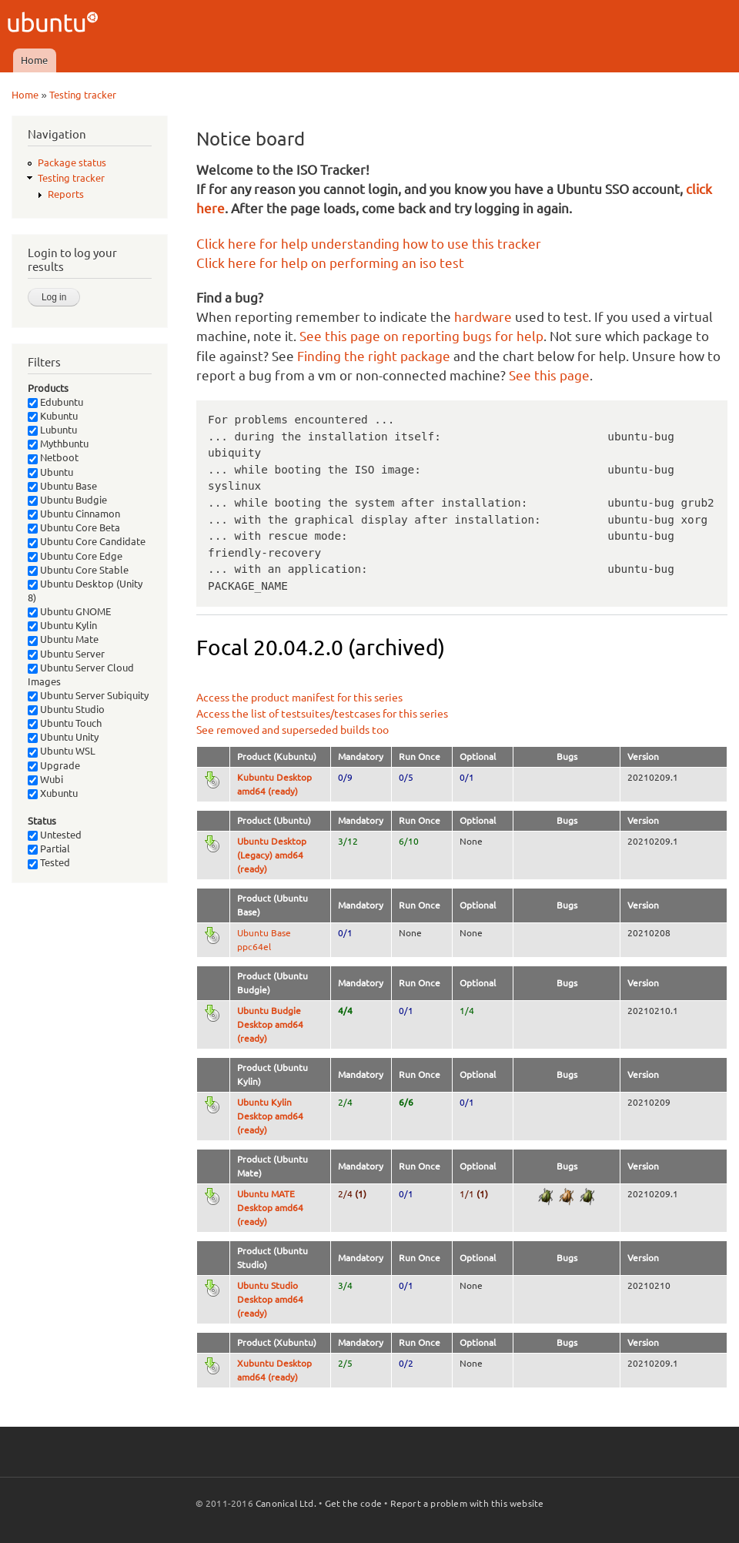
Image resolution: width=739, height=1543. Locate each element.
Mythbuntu (58, 443)
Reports (66, 194)
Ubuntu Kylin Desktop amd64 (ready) (270, 1116)
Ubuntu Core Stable (78, 569)
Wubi (45, 779)
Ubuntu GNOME (69, 611)
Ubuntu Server (66, 653)
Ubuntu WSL (61, 750)
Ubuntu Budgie (67, 499)
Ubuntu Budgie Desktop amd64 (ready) (270, 1024)
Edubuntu (55, 402)
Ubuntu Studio (66, 709)
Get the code (353, 1503)
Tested (49, 862)
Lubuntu (52, 429)
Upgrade (54, 765)
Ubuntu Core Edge (75, 556)
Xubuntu (53, 793)
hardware (483, 317)
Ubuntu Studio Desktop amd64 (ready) (270, 1299)
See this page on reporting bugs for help (421, 336)
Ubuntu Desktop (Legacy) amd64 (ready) (271, 855)
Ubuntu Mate (63, 639)
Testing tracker (82, 94)
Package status (72, 162)
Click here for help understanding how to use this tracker (368, 243)
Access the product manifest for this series (299, 697)
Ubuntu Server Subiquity (88, 695)
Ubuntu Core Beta (74, 527)
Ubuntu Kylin (62, 625)
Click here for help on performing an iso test (330, 263)
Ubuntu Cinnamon (74, 513)
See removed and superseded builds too (292, 730)
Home (34, 60)
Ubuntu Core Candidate (86, 541)
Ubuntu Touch (65, 723)
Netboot (53, 457)
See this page (549, 375)
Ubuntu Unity (63, 736)
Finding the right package (373, 356)
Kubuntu (53, 415)
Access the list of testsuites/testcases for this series (322, 714)
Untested (55, 834)
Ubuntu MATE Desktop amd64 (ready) (270, 1208)
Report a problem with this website (467, 1503)
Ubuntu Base (62, 485)
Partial (49, 848)
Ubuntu (50, 472)
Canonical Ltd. (286, 1503)
